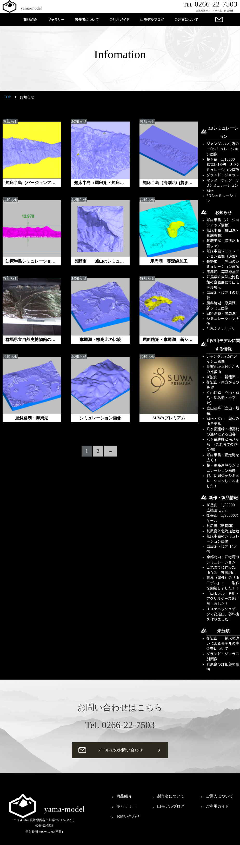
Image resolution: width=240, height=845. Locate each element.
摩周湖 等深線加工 (222, 271)
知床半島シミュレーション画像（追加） (222, 253)
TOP (7, 97)
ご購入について (219, 796)
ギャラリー (56, 19)
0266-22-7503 (210, 4)
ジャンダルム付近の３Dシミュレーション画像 (222, 149)
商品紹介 (30, 19)
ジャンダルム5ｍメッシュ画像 (221, 358)
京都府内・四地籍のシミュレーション (222, 559)
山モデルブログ (152, 19)
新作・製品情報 (223, 497)
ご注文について (186, 19)
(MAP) (69, 820)
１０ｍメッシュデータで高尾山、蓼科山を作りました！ (222, 614)
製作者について (87, 19)
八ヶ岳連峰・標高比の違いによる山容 (222, 431)
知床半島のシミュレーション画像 (222, 538)
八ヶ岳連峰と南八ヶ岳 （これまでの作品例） (222, 444)
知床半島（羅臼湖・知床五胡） (222, 232)
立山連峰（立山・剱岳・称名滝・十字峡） (222, 397)
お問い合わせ (128, 816)
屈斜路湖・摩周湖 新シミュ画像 (222, 305)
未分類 (223, 631)
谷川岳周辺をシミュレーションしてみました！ (222, 480)
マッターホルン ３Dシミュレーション (222, 182)
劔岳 (210, 190)
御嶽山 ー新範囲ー (222, 376)
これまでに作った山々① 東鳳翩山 (221, 570)
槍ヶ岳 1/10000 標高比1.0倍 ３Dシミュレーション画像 (222, 164)
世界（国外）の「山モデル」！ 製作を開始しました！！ (222, 583)
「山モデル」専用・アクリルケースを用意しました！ (222, 598)
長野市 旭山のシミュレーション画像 (222, 264)
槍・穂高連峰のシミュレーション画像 (222, 467)
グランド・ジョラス (222, 174)
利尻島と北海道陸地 (222, 530)
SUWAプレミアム (220, 328)
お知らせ (10, 121)
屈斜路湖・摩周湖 (221, 313)
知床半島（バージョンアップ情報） (222, 222)
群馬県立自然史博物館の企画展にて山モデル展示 (222, 282)
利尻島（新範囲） (221, 525)
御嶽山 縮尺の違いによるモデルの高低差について (222, 643)
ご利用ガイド (119, 19)
